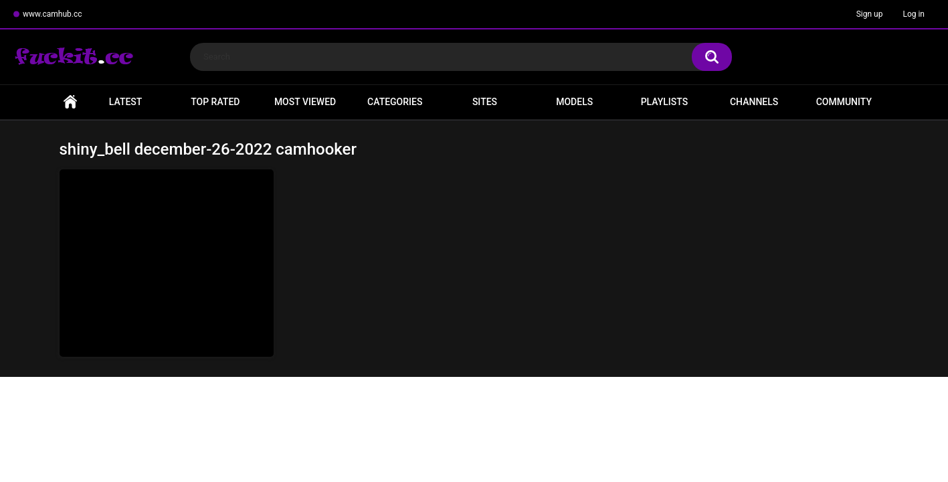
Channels (754, 101)
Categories (394, 101)
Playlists (664, 101)
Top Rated (215, 101)
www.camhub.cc (52, 14)
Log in (914, 14)
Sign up (869, 14)
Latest (126, 101)
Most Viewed (305, 101)
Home (70, 102)
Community (844, 101)
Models (574, 101)
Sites (484, 101)
